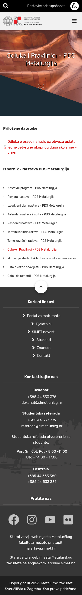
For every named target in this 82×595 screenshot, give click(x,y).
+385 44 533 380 (41, 476)
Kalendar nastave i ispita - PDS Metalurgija (36, 214)
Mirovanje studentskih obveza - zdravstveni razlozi (42, 258)
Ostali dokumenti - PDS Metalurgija (31, 276)
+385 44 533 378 (41, 397)
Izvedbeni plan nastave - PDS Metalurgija (35, 205)
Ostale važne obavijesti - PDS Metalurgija (35, 267)
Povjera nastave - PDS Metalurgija (30, 197)
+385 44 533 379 (41, 420)
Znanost (43, 348)
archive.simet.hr (61, 563)
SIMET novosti (44, 332)
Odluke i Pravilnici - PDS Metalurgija (31, 249)
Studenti (43, 340)
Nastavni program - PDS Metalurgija (32, 188)
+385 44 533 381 (42, 481)
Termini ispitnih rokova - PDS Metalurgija (35, 232)
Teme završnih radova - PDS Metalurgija (34, 241)
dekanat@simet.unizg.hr (42, 402)
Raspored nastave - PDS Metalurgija (32, 223)
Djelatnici (44, 324)
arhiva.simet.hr (43, 548)
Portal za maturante (43, 316)
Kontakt (43, 355)
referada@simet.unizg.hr (42, 426)
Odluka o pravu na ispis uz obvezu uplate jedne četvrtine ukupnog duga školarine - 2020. (42, 147)
